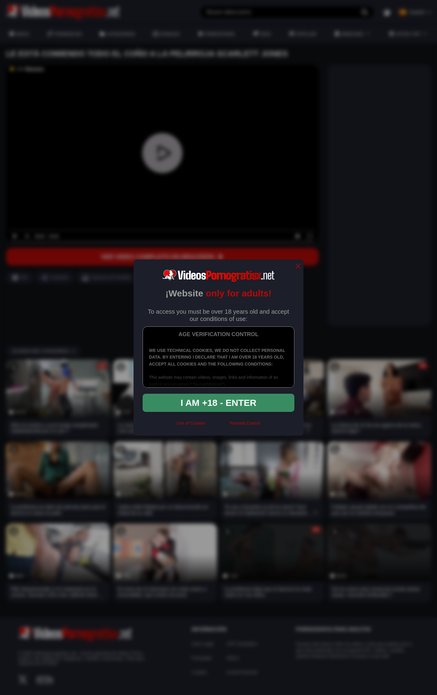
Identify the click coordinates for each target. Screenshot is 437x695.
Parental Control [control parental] (244, 423)
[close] (298, 266)
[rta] (217, 425)
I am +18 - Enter (218, 403)
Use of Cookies (191, 423)
